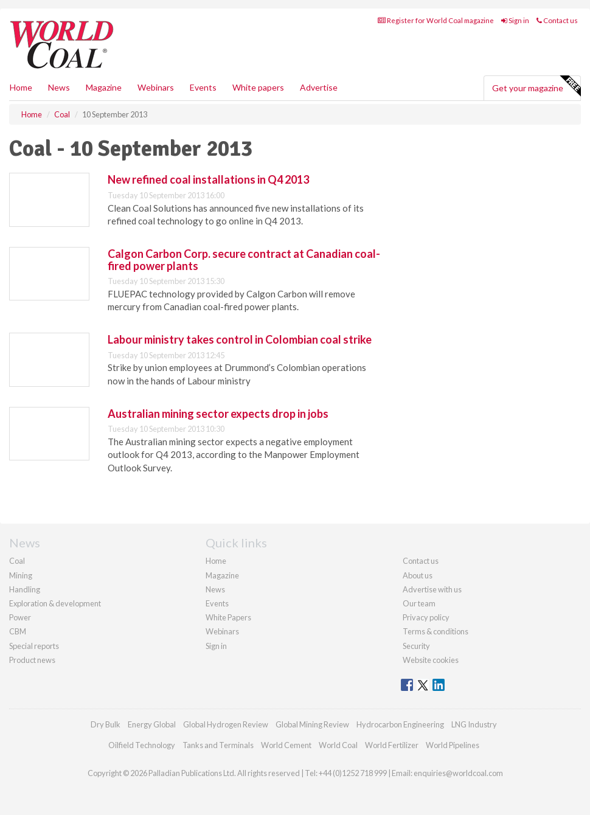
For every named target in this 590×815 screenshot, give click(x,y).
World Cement (286, 745)
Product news (32, 660)
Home (21, 87)
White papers (258, 87)
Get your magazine (536, 86)
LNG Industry (474, 724)
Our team (419, 603)
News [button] (59, 87)
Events (203, 87)
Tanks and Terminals (218, 745)
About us (417, 575)
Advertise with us (432, 589)
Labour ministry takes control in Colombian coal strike (240, 339)
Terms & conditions (435, 631)
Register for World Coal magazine (436, 20)
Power (20, 617)
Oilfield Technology (141, 745)
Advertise (319, 87)
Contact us (557, 20)
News (215, 589)
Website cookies (431, 660)
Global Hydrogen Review (225, 724)
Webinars (155, 87)
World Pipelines (452, 745)
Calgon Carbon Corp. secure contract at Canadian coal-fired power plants (244, 259)
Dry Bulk (105, 724)
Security (416, 646)
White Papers (228, 617)
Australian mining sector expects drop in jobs (218, 413)
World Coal (338, 745)
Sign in (515, 20)
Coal (17, 561)
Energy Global (152, 724)
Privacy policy (426, 617)
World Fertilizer (391, 745)
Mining (20, 575)
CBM (17, 631)
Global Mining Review (312, 724)
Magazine (104, 87)
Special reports (34, 646)
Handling (24, 589)
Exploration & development (55, 603)
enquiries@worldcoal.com (458, 773)
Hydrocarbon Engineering (400, 724)
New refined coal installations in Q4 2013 (208, 179)
